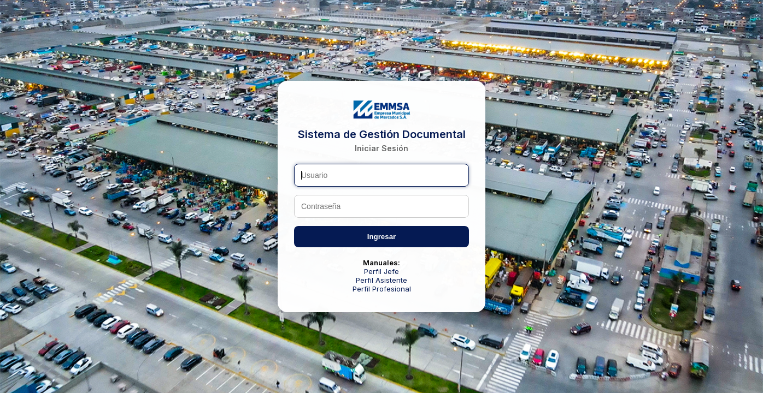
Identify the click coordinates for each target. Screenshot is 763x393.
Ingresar (381, 237)
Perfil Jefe (381, 271)
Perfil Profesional (382, 288)
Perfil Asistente (381, 280)
